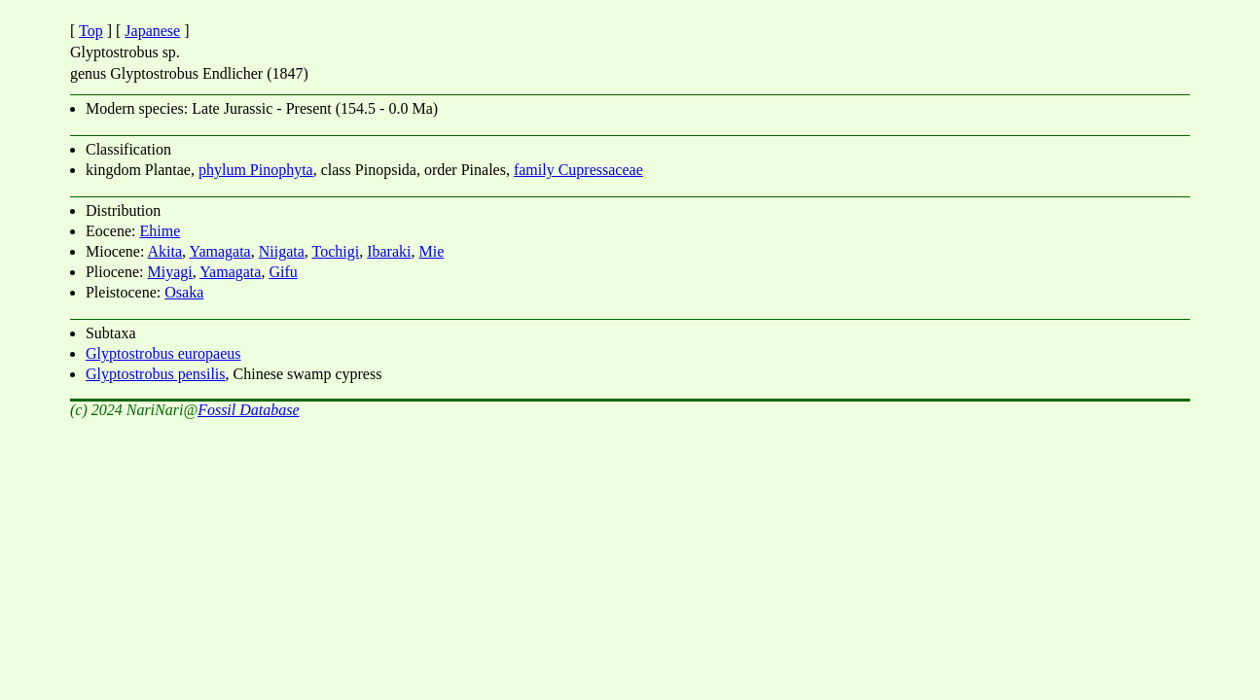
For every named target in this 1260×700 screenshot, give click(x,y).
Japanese (152, 30)
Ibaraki (389, 251)
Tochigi (336, 251)
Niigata (282, 251)
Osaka (183, 292)
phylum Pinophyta (255, 169)
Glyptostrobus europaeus (163, 353)
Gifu (283, 271)
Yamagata (219, 251)
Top (91, 30)
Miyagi (170, 271)
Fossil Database (248, 410)
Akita (165, 251)
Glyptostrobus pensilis (156, 374)
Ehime (159, 231)
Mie (431, 251)
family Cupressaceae (578, 169)
